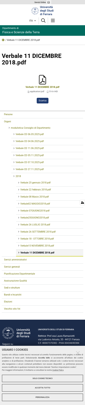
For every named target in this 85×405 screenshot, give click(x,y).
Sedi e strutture (12, 287)
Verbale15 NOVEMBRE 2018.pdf (37, 245)
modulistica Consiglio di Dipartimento (30, 127)
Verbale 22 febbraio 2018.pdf (35, 189)
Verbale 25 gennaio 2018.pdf (35, 182)
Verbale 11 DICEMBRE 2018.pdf (42, 87)
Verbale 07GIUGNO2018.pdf (35, 210)
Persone (8, 114)
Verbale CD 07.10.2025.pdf (29, 162)
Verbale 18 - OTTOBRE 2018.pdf (37, 238)
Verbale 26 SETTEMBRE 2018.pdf (38, 231)
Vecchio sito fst (12, 308)
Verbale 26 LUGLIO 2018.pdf (35, 224)
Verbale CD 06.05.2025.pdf (29, 134)
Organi (7, 121)
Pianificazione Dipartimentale (19, 273)
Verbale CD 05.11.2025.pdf (29, 155)
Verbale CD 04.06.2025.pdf (29, 141)
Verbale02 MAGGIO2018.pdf (35, 203)
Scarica (43, 100)
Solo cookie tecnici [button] (43, 378)
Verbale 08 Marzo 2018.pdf (34, 196)
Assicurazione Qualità (15, 280)
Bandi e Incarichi (12, 294)
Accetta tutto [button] (42, 388)
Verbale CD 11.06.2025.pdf (29, 148)
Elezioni (8, 301)
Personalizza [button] (42, 397)
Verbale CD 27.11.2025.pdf (29, 169)
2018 (3, 40)
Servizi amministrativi (15, 259)
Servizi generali (12, 266)
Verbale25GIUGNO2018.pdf (34, 217)
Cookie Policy (57, 370)
